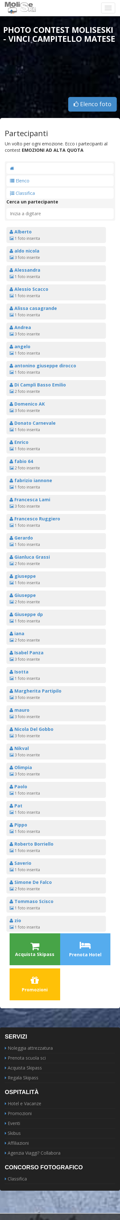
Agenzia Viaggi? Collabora (34, 1153)
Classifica (22, 193)
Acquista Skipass (25, 1068)
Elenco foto (92, 104)
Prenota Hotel (85, 949)
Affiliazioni (18, 1143)
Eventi (14, 1123)
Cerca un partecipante (32, 202)
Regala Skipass (23, 1078)
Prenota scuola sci (27, 1058)
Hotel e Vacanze (24, 1103)
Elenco (19, 181)
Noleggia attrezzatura (30, 1048)
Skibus (14, 1133)
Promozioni (35, 984)
